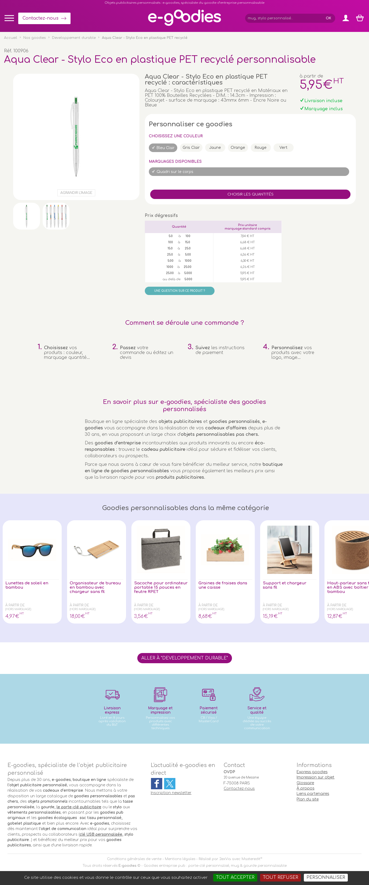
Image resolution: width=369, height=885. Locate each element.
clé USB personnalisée (101, 834)
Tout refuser (280, 877)
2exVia (225, 859)
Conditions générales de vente (134, 859)
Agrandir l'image (76, 193)
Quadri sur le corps (175, 172)
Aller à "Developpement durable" (184, 658)
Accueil (10, 38)
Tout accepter (235, 877)
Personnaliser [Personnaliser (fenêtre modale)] (326, 877)
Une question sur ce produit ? (179, 290)
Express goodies (312, 772)
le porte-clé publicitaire (79, 807)
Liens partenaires (313, 794)
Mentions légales (180, 859)
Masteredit (251, 859)
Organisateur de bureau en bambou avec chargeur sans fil (94, 588)
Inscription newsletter (171, 793)
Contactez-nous (40, 18)
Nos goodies (34, 38)
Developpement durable (74, 38)
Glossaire (305, 783)
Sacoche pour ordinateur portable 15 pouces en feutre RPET (159, 588)
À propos (305, 788)
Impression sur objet (315, 777)
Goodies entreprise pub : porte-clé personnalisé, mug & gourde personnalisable (215, 866)
